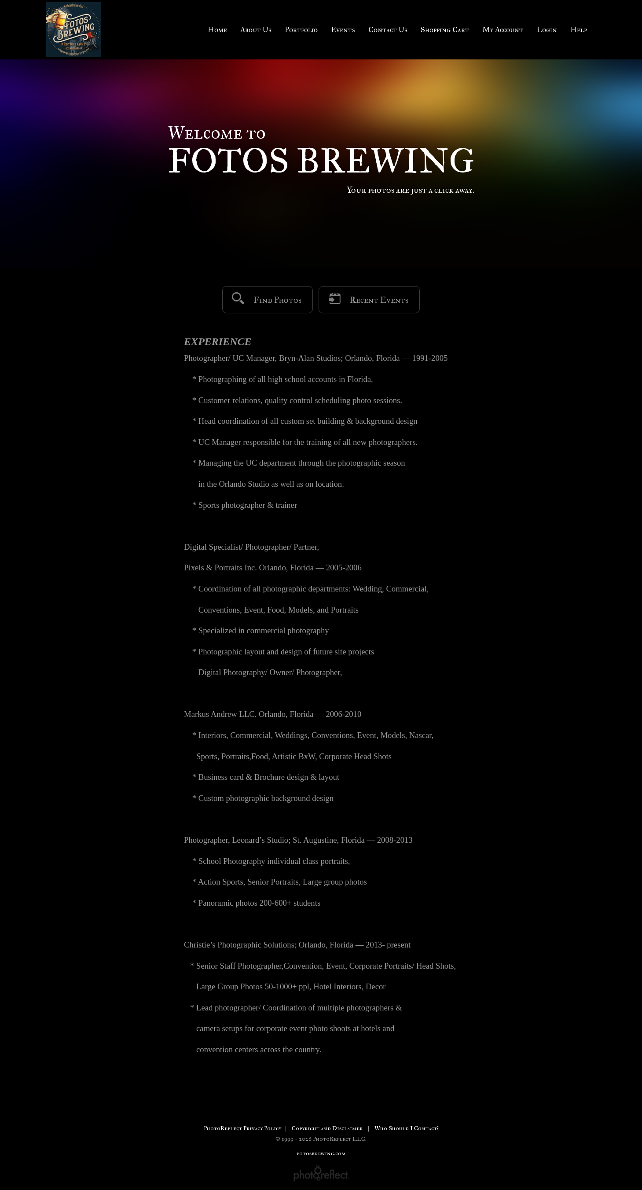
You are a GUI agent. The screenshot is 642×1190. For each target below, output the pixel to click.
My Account (502, 29)
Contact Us (387, 29)
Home (217, 29)
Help (578, 29)
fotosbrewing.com (321, 1153)
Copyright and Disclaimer (328, 1128)
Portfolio (301, 29)
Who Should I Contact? (406, 1128)
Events (343, 29)
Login (546, 29)
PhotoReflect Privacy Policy (242, 1128)
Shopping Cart (445, 29)
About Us (255, 29)
